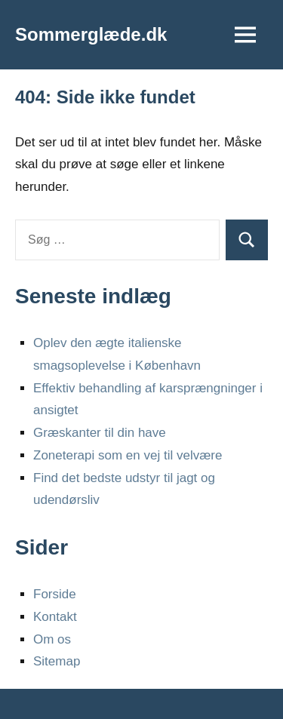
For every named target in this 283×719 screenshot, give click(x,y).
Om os (52, 639)
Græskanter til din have (99, 433)
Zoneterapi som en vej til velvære (127, 455)
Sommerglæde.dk (91, 34)
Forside (54, 594)
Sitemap (56, 661)
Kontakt (55, 617)
